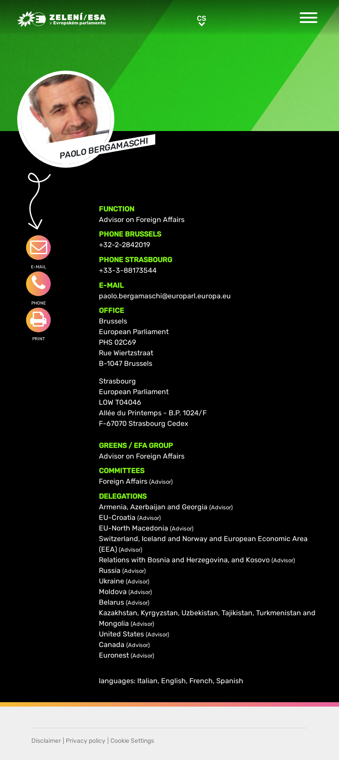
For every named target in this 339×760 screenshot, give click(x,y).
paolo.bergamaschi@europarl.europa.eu (165, 296)
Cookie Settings (132, 741)
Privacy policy (85, 741)
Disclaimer (46, 741)
